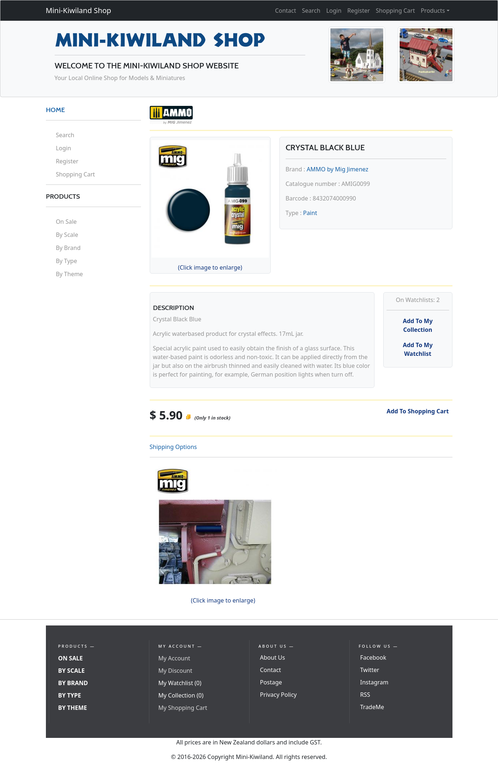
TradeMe (372, 707)
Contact (285, 11)
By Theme (69, 274)
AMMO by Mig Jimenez (337, 169)
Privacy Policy (278, 695)
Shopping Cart (395, 11)
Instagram (374, 682)
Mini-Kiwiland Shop (78, 10)
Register (358, 11)
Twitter (369, 670)
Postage (271, 682)
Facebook (373, 657)
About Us (272, 657)
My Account (174, 658)
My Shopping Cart (182, 708)
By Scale (67, 235)
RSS (365, 695)
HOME (55, 110)
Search (311, 11)
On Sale (66, 222)
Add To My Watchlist (418, 349)
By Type (66, 261)
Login (333, 11)
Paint (310, 213)
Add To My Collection (418, 325)
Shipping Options (173, 447)
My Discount (175, 671)
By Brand (68, 248)
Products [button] (433, 11)
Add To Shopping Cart (418, 411)
